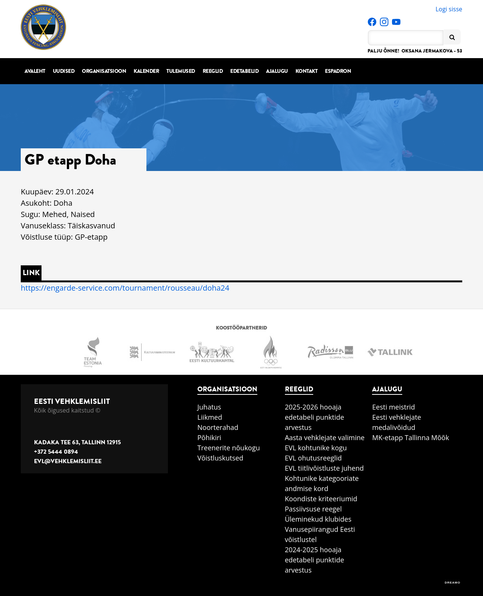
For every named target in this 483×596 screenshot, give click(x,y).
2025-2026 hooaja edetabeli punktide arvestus (314, 417)
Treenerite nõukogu (228, 447)
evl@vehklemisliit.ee (68, 461)
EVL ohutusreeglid (313, 457)
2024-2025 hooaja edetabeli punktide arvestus (314, 559)
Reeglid (213, 71)
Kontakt (306, 71)
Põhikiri (209, 437)
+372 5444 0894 (56, 451)
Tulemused (180, 71)
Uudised (64, 71)
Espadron (338, 71)
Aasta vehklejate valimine (325, 437)
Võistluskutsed (220, 457)
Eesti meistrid (393, 406)
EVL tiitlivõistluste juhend (324, 468)
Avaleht (35, 71)
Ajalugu (277, 71)
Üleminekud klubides (318, 519)
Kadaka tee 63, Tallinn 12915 (77, 442)
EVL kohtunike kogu (316, 447)
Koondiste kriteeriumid (321, 498)
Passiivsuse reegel (313, 508)
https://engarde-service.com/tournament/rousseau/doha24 (125, 288)
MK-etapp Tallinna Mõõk (410, 437)
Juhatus (209, 406)
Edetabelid (244, 71)
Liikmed (209, 417)
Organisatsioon (104, 71)
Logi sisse (448, 9)
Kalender (146, 71)
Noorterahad (217, 427)
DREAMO (452, 582)
